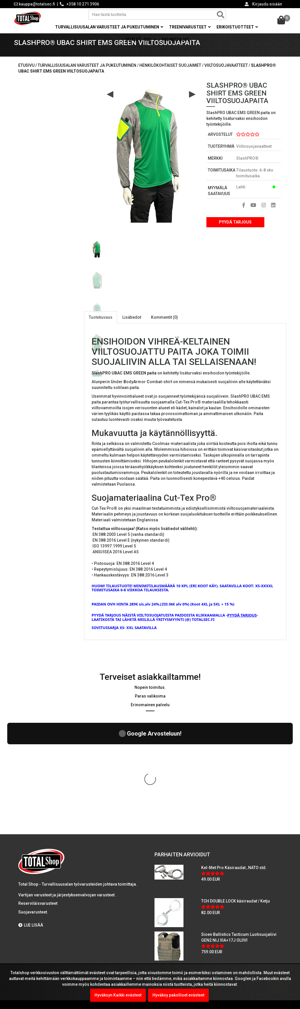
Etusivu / (28, 73)
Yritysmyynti (32, 894)
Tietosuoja (31, 917)
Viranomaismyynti (38, 906)
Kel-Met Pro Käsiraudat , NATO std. (234, 766)
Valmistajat (175, 39)
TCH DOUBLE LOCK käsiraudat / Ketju (235, 800)
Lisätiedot (131, 324)
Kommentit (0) (164, 324)
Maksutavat (31, 882)
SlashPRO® (247, 165)
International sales (38, 940)
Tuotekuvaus (100, 324)
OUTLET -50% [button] (140, 39)
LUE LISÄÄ (30, 824)
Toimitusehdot (34, 929)
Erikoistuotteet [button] (237, 27)
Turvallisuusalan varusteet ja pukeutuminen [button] (109, 27)
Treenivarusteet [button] (190, 27)
